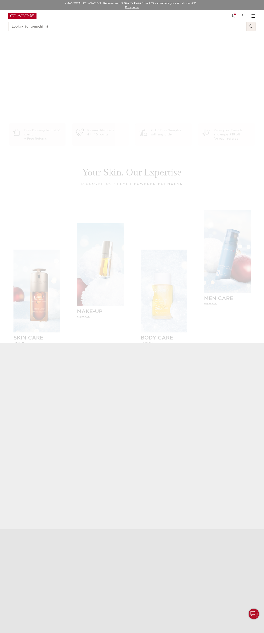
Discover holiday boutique (227, 105)
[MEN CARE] (227, 255)
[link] (36, 339)
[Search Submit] (251, 26)
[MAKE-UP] (100, 268)
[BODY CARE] (164, 294)
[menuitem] (233, 15)
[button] (254, 614)
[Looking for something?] (127, 26)
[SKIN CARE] (37, 294)
